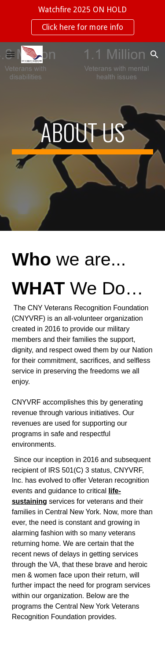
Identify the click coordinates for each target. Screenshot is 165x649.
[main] (82, 136)
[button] (10, 54)
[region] (82, 21)
